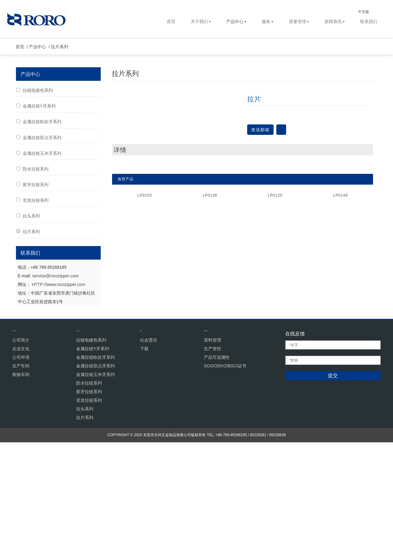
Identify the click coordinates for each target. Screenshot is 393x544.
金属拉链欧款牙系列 (42, 223)
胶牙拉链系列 (36, 286)
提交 (333, 477)
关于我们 (201, 21)
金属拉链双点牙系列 (42, 239)
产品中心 (236, 21)
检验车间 (20, 475)
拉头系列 (31, 317)
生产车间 (20, 467)
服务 (268, 21)
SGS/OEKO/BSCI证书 (225, 467)
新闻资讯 (335, 21)
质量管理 (299, 21)
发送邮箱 (260, 231)
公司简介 (20, 441)
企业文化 (20, 450)
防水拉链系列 (36, 270)
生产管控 (212, 450)
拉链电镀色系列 (38, 192)
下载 (144, 450)
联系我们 (368, 21)
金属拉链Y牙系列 (39, 207)
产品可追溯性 (217, 458)
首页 (171, 21)
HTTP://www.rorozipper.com (58, 385)
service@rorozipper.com (55, 377)
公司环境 (20, 458)
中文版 (368, 12)
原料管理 (212, 441)
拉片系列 (62, 148)
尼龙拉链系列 (36, 301)
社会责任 (148, 441)
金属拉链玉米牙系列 (42, 254)
